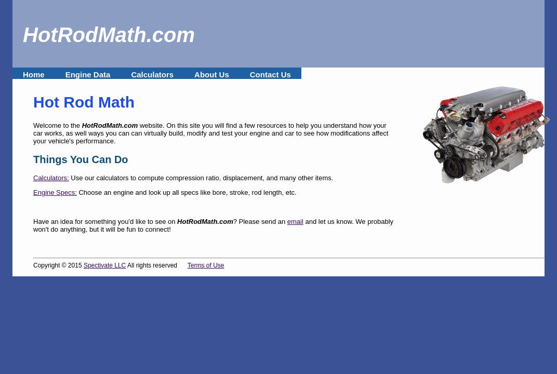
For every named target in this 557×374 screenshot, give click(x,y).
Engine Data (88, 74)
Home (34, 74)
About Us (211, 74)
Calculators (152, 74)
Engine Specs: (55, 192)
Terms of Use (206, 265)
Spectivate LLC (105, 265)
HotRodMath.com (109, 34)
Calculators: (51, 178)
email (295, 221)
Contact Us (270, 74)
